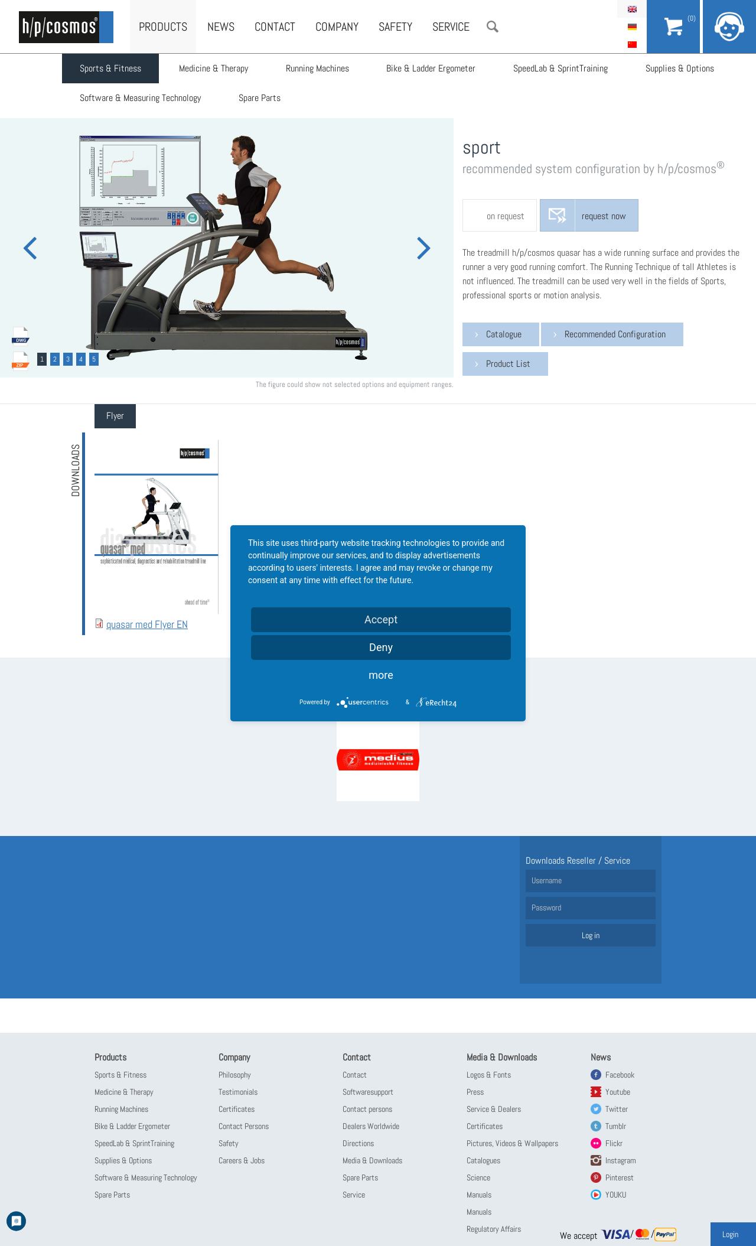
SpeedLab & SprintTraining (561, 68)
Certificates (237, 1109)
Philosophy (235, 1074)
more (381, 675)
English (632, 9)
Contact (275, 26)
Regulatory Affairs (494, 1229)
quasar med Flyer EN (147, 624)
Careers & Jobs (242, 1160)
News (220, 26)
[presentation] (115, 416)
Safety (395, 26)
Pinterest (619, 1177)
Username (547, 880)
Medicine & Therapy (213, 68)
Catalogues (483, 1160)
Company (337, 26)
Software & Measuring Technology (140, 98)
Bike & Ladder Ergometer (431, 68)
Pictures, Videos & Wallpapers (512, 1143)
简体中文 (632, 44)
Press (475, 1091)
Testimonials (238, 1091)
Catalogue (504, 334)
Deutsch (632, 26)
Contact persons (367, 1109)
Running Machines (317, 68)
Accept (380, 619)
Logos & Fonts (489, 1074)
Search (492, 26)
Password (546, 907)
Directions (358, 1143)
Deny (381, 647)
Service (451, 26)
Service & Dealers (494, 1109)
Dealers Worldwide (371, 1126)
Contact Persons (244, 1126)
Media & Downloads (372, 1160)
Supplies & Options (680, 68)
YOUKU (615, 1194)
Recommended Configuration (615, 334)
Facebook (619, 1074)
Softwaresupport (368, 1091)
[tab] (115, 416)
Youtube (617, 1091)
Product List (508, 363)
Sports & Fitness (110, 68)
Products (163, 26)
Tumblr (615, 1126)
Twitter (616, 1109)
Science (478, 1177)
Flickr (614, 1143)
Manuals (479, 1194)
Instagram (620, 1160)
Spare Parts (260, 98)
